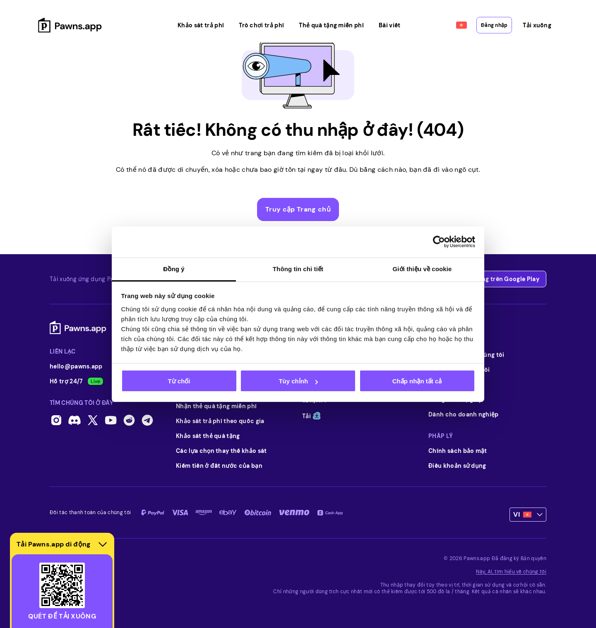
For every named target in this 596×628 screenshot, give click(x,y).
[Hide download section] (103, 544)
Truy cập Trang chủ (298, 209)
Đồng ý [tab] (173, 268)
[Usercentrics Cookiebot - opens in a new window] (439, 242)
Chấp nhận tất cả (417, 381)
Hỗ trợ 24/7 (76, 381)
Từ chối (179, 381)
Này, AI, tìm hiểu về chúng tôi (511, 571)
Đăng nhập (482, 17)
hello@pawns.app (76, 366)
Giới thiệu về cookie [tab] (422, 268)
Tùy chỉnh (298, 381)
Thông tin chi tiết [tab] (298, 268)
